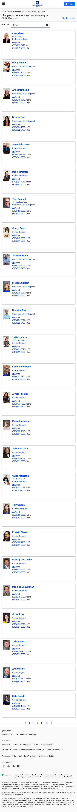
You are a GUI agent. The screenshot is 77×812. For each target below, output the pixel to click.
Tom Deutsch (19, 199)
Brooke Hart (18, 117)
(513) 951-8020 (18, 73)
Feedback (6, 745)
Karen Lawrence (21, 421)
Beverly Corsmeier (22, 559)
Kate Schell (18, 696)
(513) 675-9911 (18, 293)
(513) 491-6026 (18, 349)
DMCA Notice (29, 756)
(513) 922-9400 (18, 75)
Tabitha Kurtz (19, 337)
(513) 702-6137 (18, 679)
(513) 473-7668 (18, 404)
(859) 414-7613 (18, 154)
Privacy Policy (47, 744)
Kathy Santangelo (22, 366)
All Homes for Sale (10, 734)
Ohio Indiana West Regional (23, 66)
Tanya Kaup (18, 505)
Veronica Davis (20, 448)
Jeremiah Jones (21, 144)
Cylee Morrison (20, 475)
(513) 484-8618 (18, 624)
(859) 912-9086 (18, 488)
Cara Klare (18, 33)
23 (47, 723)
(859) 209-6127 (18, 45)
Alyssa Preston (20, 393)
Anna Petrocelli (20, 89)
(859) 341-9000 (18, 48)
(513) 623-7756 (18, 570)
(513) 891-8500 (18, 241)
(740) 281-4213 (18, 182)
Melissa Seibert (20, 282)
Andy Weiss (18, 668)
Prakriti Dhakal (20, 532)
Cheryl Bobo (18, 228)
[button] (69, 4)
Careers (36, 744)
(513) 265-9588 (18, 238)
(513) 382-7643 (18, 431)
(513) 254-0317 (18, 320)
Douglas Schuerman (23, 586)
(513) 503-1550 (18, 706)
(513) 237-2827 (18, 377)
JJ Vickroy (18, 614)
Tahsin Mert (18, 641)
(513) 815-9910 (18, 100)
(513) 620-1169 (18, 542)
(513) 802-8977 (18, 651)
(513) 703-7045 (18, 265)
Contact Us (16, 744)
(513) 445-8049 (18, 458)
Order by (5, 24)
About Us (27, 744)
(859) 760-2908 (18, 515)
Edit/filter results (68, 18)
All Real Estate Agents (29, 734)
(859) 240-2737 (18, 597)
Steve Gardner (20, 255)
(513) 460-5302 (18, 211)
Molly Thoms (19, 62)
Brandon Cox (19, 310)
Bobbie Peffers (20, 171)
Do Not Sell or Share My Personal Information (23, 750)
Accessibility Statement (12, 756)
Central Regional (19, 232)
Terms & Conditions (54, 750)
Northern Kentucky (20, 39)
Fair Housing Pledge (45, 756)
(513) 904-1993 (18, 127)
